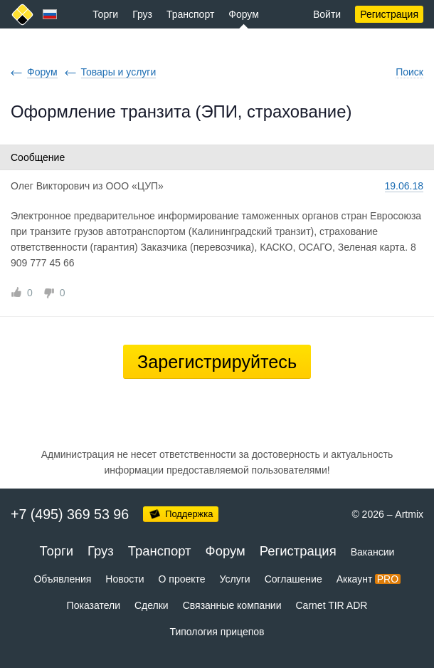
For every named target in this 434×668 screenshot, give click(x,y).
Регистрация (389, 14)
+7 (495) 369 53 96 (70, 514)
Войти (327, 14)
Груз (142, 14)
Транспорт (190, 14)
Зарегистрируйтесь (217, 362)
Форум (243, 14)
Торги (105, 14)
